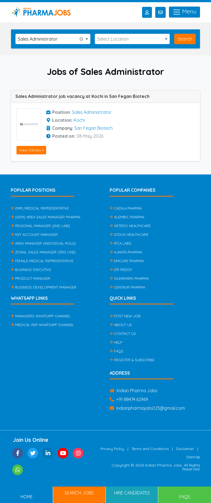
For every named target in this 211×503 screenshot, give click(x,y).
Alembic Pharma (127, 217)
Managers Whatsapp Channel (41, 316)
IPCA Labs (120, 243)
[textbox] (132, 39)
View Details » (31, 150)
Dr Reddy (121, 269)
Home (26, 496)
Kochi (79, 120)
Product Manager (30, 278)
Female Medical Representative (42, 261)
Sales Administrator (92, 112)
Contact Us (123, 333)
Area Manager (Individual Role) (43, 243)
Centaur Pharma (127, 287)
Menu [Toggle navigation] (184, 12)
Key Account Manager (34, 234)
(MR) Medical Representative (40, 208)
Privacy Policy (112, 449)
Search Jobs (79, 493)
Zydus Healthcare (129, 234)
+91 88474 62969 (129, 399)
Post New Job (125, 316)
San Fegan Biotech (93, 128)
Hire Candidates (132, 493)
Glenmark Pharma (129, 278)
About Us (121, 325)
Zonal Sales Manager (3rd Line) (43, 252)
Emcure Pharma (127, 261)
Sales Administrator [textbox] (50, 39)
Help (116, 342)
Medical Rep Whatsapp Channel (42, 325)
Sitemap (193, 457)
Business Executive (31, 269)
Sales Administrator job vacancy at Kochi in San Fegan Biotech (82, 96)
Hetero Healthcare (130, 226)
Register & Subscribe (132, 360)
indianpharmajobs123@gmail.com (147, 408)
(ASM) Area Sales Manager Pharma (45, 217)
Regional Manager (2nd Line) (40, 226)
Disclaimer (185, 449)
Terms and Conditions (150, 449)
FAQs (116, 351)
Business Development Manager (43, 287)
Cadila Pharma (126, 208)
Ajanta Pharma (126, 252)
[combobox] (52, 39)
